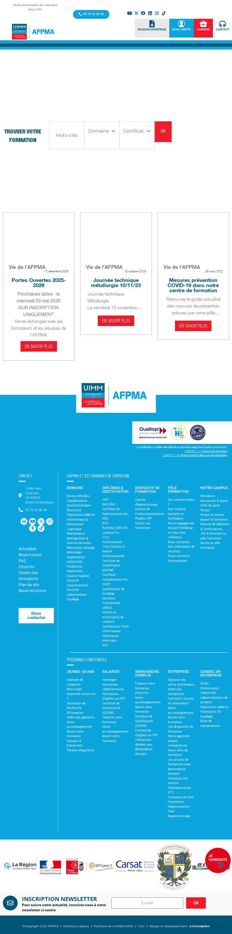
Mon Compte (181, 29)
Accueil (35, 96)
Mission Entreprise (152, 29)
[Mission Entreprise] (152, 23)
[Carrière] (203, 23)
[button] (8, 866)
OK (163, 131)
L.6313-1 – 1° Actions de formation (206, 451)
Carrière (203, 29)
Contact (222, 29)
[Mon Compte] (181, 23)
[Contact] (222, 23)
